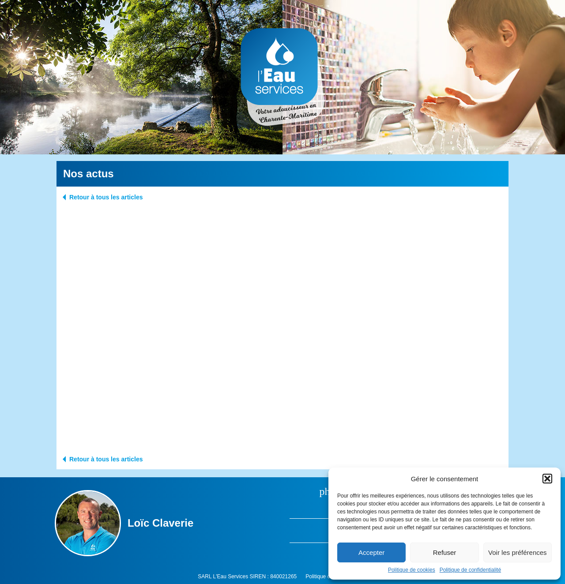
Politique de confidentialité (470, 570)
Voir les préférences (517, 552)
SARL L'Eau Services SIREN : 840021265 (247, 576)
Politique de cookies (411, 570)
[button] (547, 478)
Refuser (444, 552)
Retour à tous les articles (106, 197)
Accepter (371, 552)
